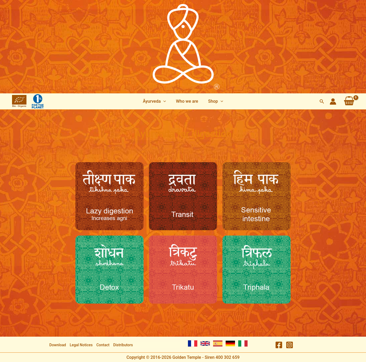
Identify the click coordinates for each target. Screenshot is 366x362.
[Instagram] (289, 345)
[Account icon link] (333, 101)
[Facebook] (279, 345)
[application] (164, 101)
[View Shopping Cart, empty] (349, 101)
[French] (192, 343)
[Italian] (243, 343)
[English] (205, 343)
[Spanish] (217, 343)
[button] (156, 101)
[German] (230, 343)
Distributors (123, 345)
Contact (102, 345)
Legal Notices (81, 345)
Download (57, 345)
